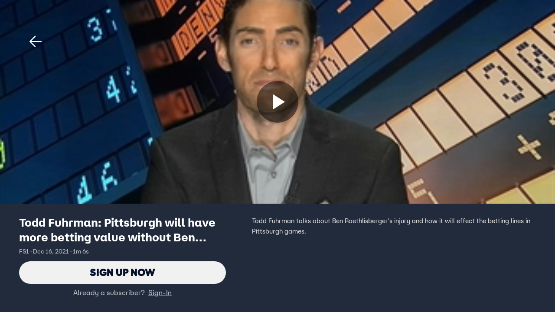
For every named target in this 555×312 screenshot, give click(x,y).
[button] (35, 42)
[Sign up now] (277, 102)
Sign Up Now (122, 272)
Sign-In (160, 292)
